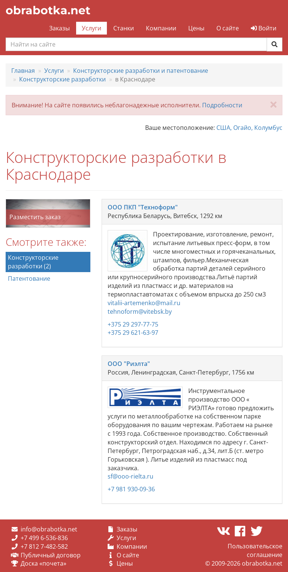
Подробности (222, 105)
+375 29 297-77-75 (133, 324)
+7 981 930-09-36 (131, 489)
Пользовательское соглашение (255, 550)
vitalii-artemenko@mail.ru (144, 303)
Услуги (91, 28)
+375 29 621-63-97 (133, 332)
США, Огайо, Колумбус (249, 127)
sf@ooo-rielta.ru (130, 476)
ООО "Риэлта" (129, 364)
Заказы (59, 28)
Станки (123, 28)
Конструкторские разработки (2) (33, 261)
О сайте (227, 28)
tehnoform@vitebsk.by (140, 311)
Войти (263, 28)
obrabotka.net (48, 10)
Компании (161, 28)
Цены (196, 28)
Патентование (29, 278)
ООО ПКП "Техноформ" (143, 207)
